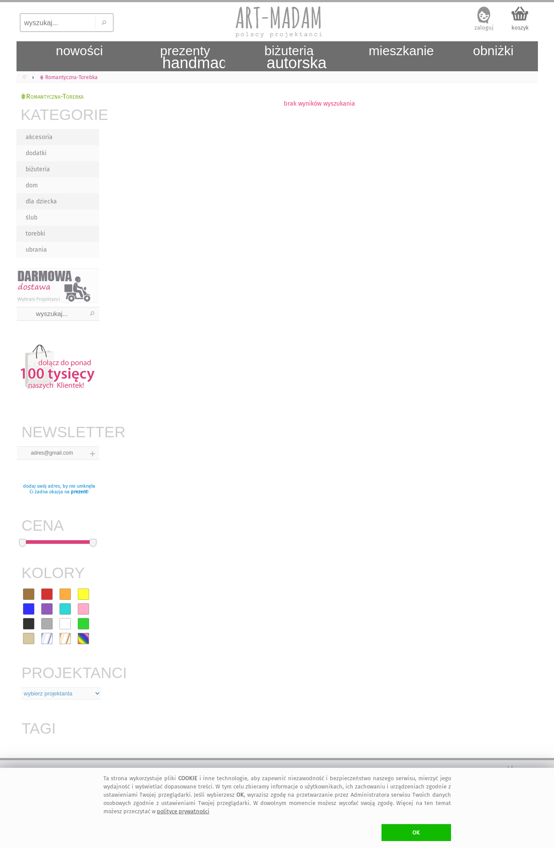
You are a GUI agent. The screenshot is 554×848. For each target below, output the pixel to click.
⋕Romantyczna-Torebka (51, 96)
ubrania (36, 249)
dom (32, 185)
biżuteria (38, 169)
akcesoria (39, 137)
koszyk (520, 27)
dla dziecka (41, 201)
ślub (31, 217)
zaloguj (484, 27)
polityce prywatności (183, 811)
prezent (79, 492)
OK (416, 832)
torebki (35, 233)
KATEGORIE (60, 114)
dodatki (36, 153)
